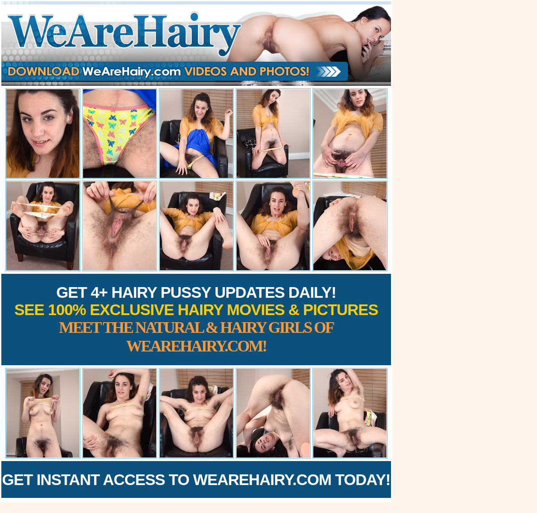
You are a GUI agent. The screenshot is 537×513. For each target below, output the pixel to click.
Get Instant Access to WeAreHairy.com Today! (196, 479)
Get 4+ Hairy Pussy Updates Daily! (196, 319)
